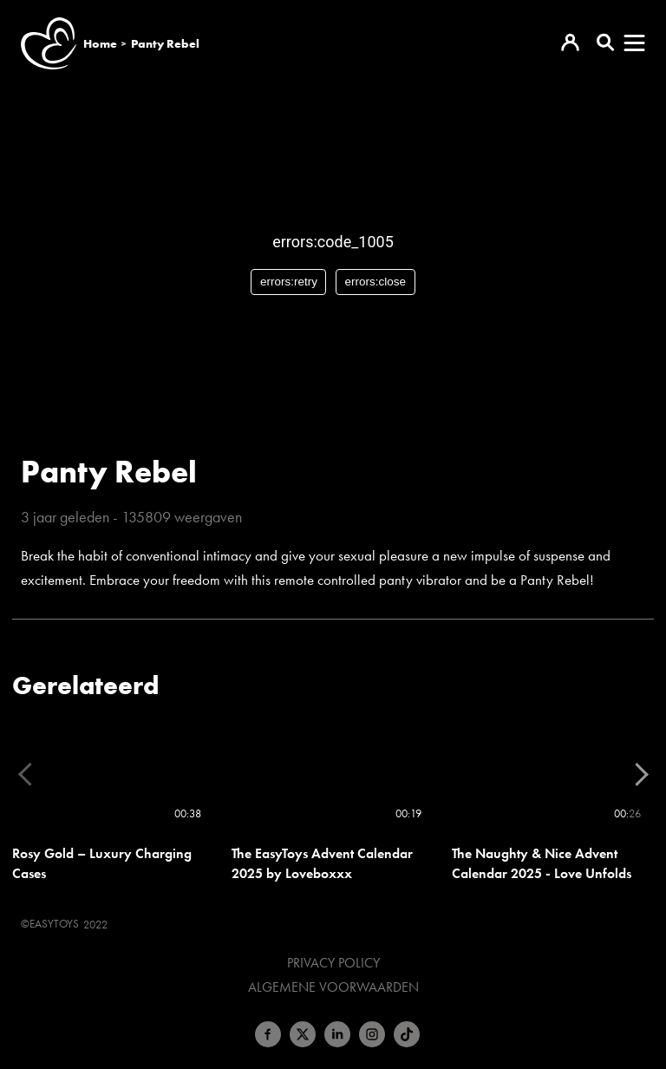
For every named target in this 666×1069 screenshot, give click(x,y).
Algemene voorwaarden (333, 987)
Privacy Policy (333, 963)
